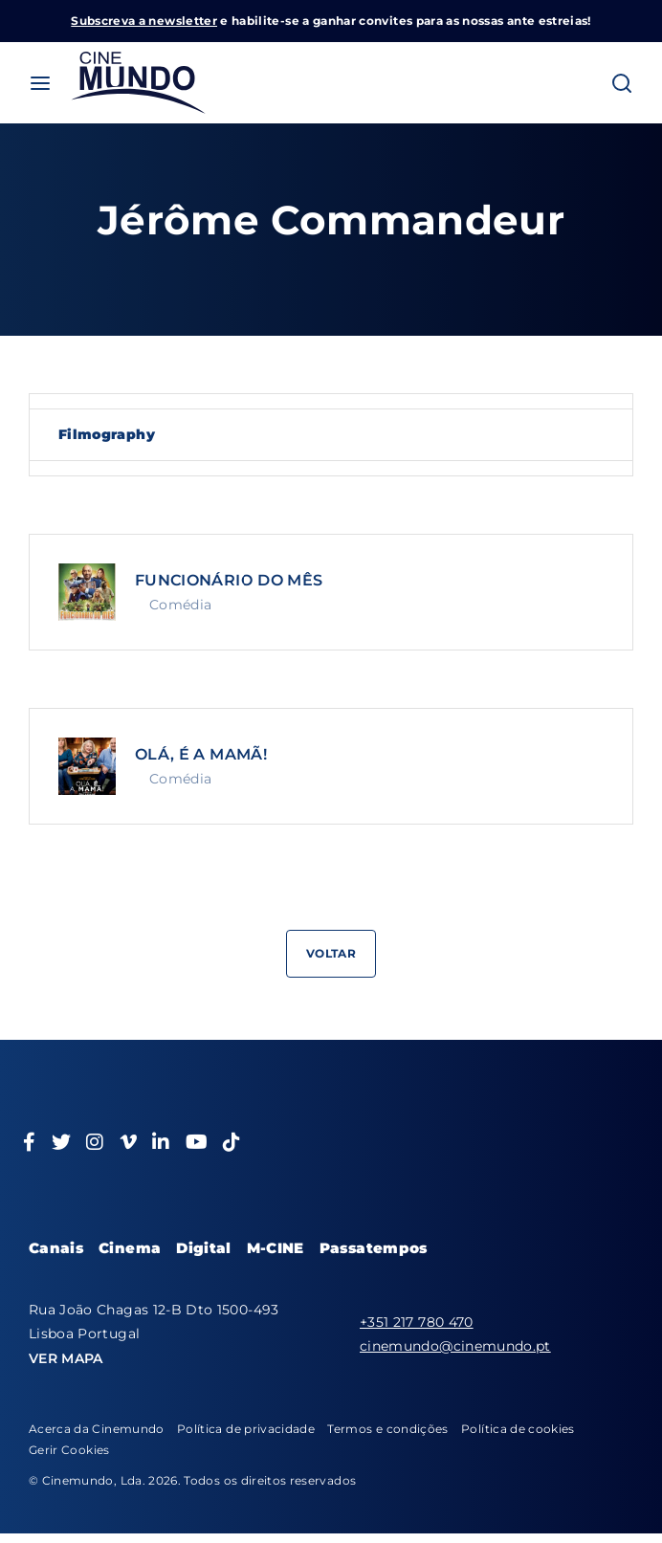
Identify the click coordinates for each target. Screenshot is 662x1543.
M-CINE (275, 1248)
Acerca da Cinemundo (97, 1429)
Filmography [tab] (106, 434)
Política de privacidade (246, 1429)
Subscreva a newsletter (144, 20)
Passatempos (374, 1248)
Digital (203, 1248)
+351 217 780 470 (417, 1322)
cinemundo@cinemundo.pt (455, 1346)
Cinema (130, 1248)
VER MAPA (66, 1358)
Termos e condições (387, 1429)
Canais (56, 1248)
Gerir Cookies (69, 1450)
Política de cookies (518, 1429)
